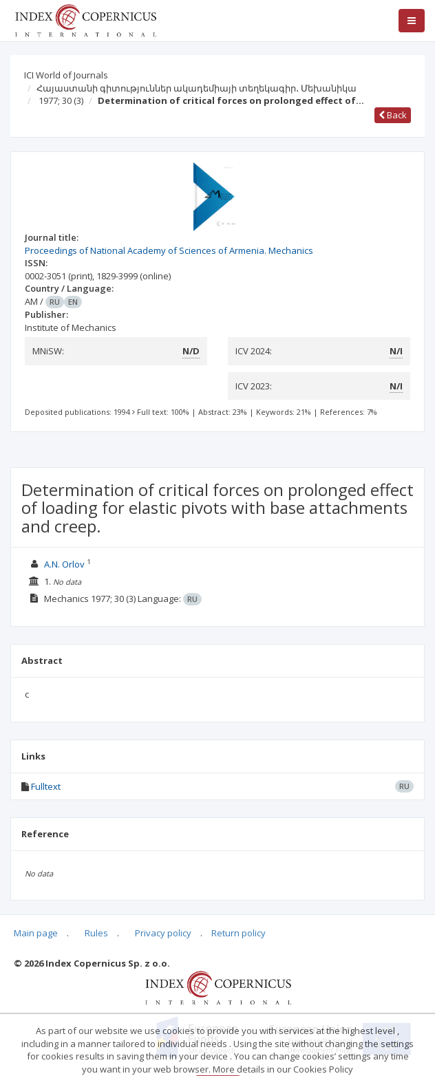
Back (393, 115)
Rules (96, 933)
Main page (36, 933)
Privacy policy (163, 933)
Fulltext (46, 786)
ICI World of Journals (66, 75)
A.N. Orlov (64, 564)
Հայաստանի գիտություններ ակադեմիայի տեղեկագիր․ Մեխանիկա (196, 88)
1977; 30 (61, 100)
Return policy (238, 933)
